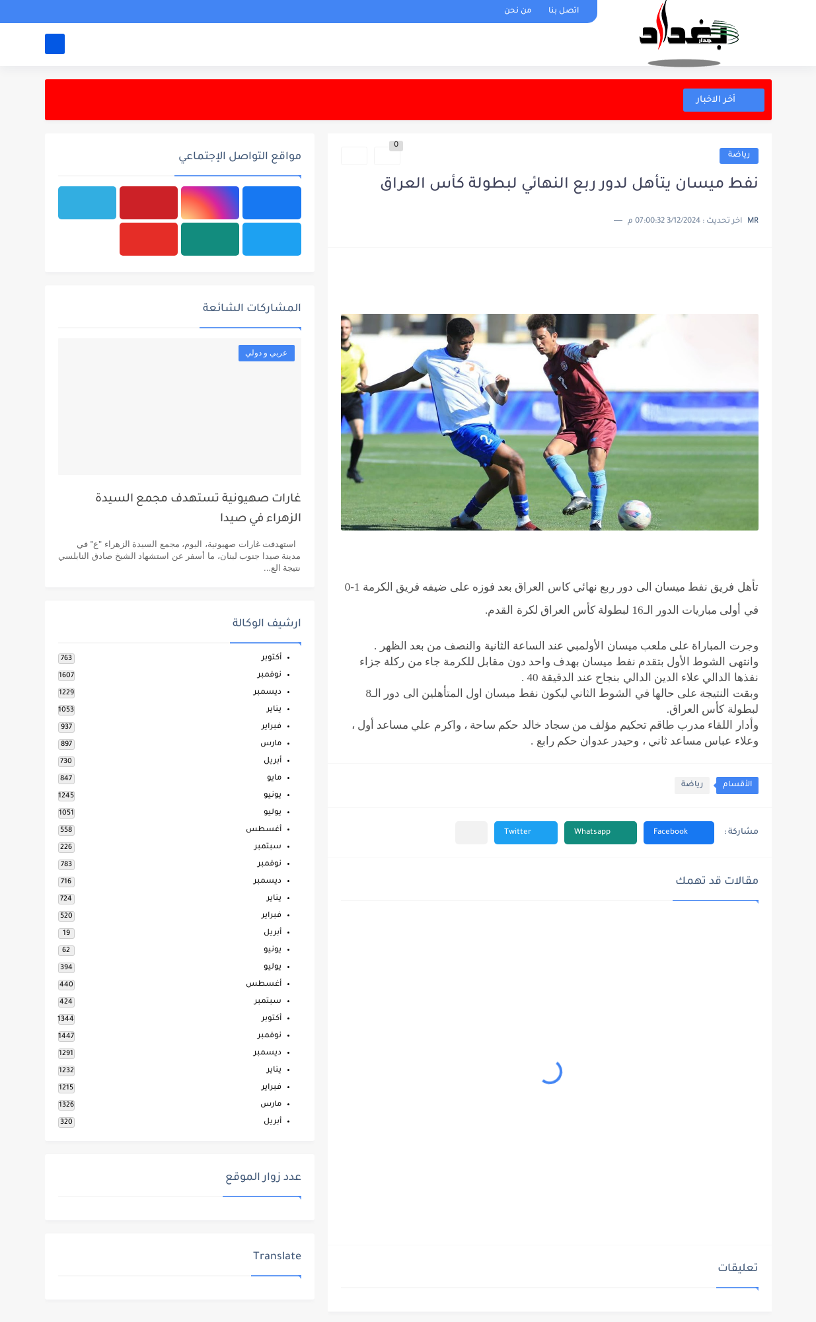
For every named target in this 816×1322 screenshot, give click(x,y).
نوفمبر (269, 675)
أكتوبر (271, 658)
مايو (274, 778)
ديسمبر (267, 692)
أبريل (272, 761)
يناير (274, 710)
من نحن (517, 11)
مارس (270, 744)
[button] (679, 832)
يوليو (272, 813)
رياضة (739, 155)
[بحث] (55, 44)
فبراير (271, 727)
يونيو (272, 795)
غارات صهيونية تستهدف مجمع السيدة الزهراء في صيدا (198, 510)
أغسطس (263, 830)
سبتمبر (267, 847)
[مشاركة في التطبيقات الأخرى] (471, 832)
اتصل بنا (563, 11)
